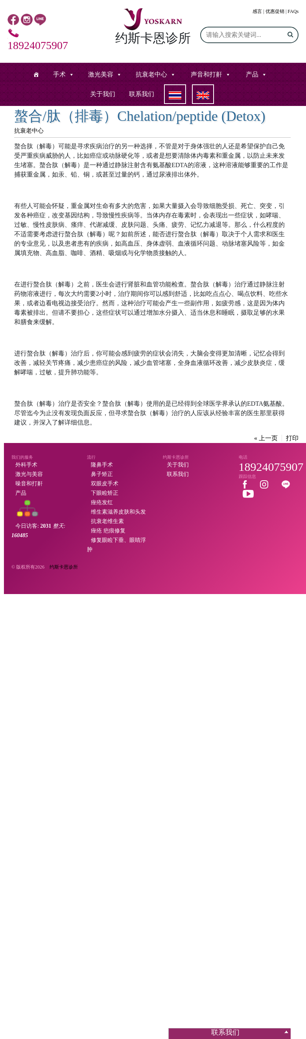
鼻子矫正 (102, 474)
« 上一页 (266, 438)
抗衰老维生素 (107, 521)
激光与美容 (29, 474)
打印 (292, 438)
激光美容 (100, 74)
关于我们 (102, 94)
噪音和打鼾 (29, 484)
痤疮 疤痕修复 (108, 531)
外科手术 (26, 465)
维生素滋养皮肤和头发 (118, 512)
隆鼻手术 (102, 465)
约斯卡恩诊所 (64, 567)
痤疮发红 (102, 502)
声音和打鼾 (206, 74)
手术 (59, 74)
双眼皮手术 (104, 484)
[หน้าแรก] (36, 74)
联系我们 (141, 94)
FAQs (293, 11)
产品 (252, 74)
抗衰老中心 (151, 74)
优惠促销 (274, 11)
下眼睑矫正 (104, 493)
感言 (257, 11)
